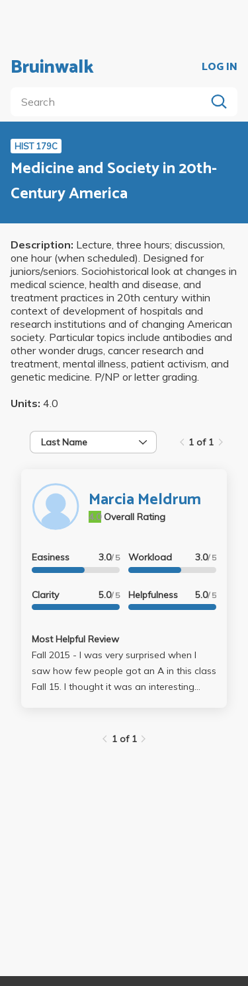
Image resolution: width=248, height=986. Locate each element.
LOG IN (219, 67)
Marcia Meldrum (145, 500)
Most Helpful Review (75, 639)
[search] (110, 101)
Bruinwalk (52, 67)
